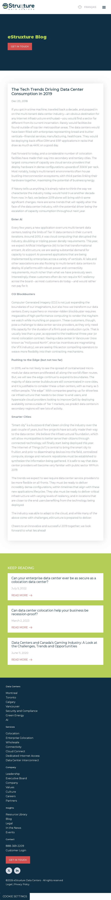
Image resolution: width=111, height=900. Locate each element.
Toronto (11, 697)
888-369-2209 (15, 845)
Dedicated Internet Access (22, 755)
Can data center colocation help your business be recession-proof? (49, 612)
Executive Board (16, 778)
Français (86, 7)
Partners (11, 800)
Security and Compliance (22, 710)
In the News (13, 827)
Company (12, 782)
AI (7, 719)
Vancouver (13, 706)
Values (10, 787)
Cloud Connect (15, 751)
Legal (9, 823)
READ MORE (21, 595)
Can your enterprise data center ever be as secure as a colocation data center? (53, 580)
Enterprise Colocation (19, 737)
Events (10, 832)
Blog (9, 818)
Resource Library (16, 814)
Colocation (12, 733)
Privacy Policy (21, 884)
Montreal (12, 693)
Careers (10, 796)
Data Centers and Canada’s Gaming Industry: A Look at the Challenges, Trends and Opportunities (54, 644)
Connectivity (13, 746)
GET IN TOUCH (20, 46)
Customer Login (16, 850)
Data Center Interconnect (22, 760)
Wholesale (12, 742)
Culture (11, 791)
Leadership (13, 773)
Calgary (10, 702)
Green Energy (15, 715)
